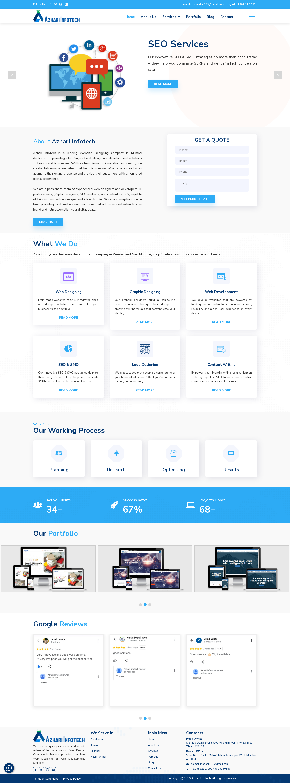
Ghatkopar (97, 739)
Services (153, 751)
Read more (163, 84)
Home (130, 17)
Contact (226, 17)
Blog (210, 17)
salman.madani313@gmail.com (203, 4)
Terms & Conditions (45, 779)
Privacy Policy (72, 779)
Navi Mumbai (98, 757)
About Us (148, 17)
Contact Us (154, 768)
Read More (68, 317)
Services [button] (169, 17)
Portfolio (193, 17)
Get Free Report (195, 199)
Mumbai (95, 751)
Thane (94, 745)
